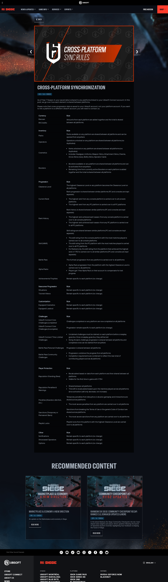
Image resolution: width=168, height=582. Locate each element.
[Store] (18, 571)
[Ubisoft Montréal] (54, 574)
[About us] (18, 578)
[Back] (39, 19)
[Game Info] (44, 9)
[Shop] (162, 9)
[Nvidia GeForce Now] (114, 574)
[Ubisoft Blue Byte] (54, 579)
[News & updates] (28, 9)
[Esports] (69, 9)
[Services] (56, 9)
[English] (149, 563)
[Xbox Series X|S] (84, 577)
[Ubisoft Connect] (18, 574)
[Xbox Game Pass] (84, 574)
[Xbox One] (84, 579)
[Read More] (35, 525)
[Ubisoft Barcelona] (54, 577)
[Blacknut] (114, 577)
